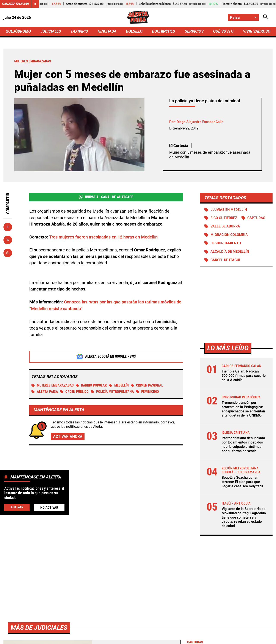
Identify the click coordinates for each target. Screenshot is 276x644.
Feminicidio (147, 392)
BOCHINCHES (163, 31)
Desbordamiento (225, 244)
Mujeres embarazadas (52, 386)
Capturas (256, 219)
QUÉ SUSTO (223, 31)
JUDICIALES (50, 31)
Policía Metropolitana (112, 392)
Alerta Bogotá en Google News (106, 357)
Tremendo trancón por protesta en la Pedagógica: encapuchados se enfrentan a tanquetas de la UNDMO (243, 409)
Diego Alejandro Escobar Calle (200, 122)
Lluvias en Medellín (228, 210)
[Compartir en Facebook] (7, 227)
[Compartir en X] (7, 240)
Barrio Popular (91, 386)
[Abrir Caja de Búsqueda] (265, 17)
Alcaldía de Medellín (229, 253)
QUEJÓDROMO (18, 31)
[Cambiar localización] (243, 17)
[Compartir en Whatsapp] (7, 253)
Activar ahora (67, 437)
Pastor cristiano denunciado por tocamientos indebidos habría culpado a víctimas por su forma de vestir (243, 444)
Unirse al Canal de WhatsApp (106, 198)
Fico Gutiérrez (223, 219)
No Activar (49, 507)
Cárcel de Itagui (225, 261)
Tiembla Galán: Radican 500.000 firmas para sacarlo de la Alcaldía (244, 376)
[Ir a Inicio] (138, 17)
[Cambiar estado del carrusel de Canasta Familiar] (35, 4)
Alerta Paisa (44, 392)
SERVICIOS (194, 31)
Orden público (74, 392)
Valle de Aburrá (225, 227)
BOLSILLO (134, 31)
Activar (17, 507)
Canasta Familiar (15, 4)
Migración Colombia (229, 236)
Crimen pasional (147, 386)
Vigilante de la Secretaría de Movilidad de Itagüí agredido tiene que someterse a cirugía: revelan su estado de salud (244, 516)
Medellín (119, 386)
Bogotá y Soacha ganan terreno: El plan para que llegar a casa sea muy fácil (242, 481)
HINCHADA (107, 31)
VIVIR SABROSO (256, 31)
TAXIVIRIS (79, 31)
